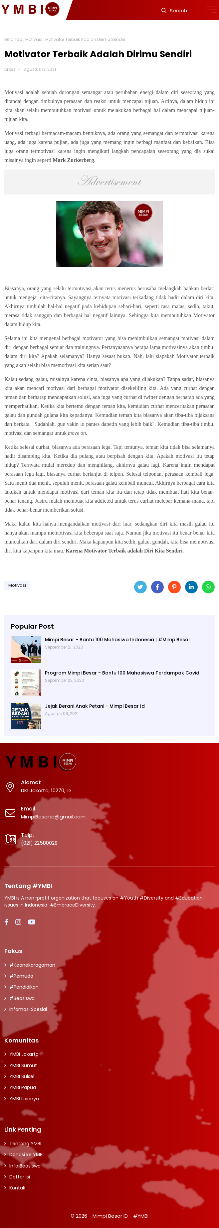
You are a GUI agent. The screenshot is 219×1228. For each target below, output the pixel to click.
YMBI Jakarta (24, 1054)
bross (10, 69)
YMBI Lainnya (24, 1098)
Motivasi (33, 39)
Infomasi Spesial (28, 1009)
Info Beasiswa (25, 1166)
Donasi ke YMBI (26, 1154)
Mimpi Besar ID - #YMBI (120, 1215)
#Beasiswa (22, 998)
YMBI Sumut (23, 1065)
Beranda (13, 39)
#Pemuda (21, 976)
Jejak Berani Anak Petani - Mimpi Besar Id (95, 706)
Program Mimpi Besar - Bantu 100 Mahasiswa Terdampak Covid (122, 673)
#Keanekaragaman (32, 965)
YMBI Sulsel (21, 1076)
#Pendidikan (24, 987)
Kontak (17, 1187)
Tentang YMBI (25, 1143)
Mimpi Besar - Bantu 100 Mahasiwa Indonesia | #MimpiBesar (117, 639)
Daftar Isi (19, 1176)
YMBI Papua (22, 1087)
